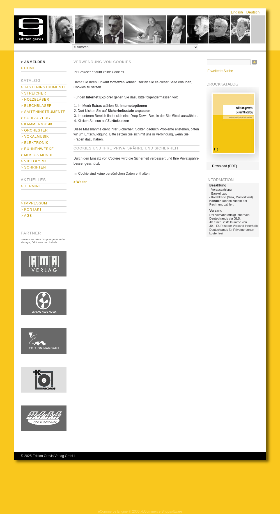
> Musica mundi (36, 155)
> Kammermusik (37, 124)
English (237, 12)
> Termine (31, 186)
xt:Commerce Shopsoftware (161, 511)
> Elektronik (34, 143)
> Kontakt (31, 209)
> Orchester (34, 130)
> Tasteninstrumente (43, 87)
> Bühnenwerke (37, 149)
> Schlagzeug (35, 118)
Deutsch (253, 12)
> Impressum (34, 203)
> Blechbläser (36, 106)
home (30, 29)
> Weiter (80, 182)
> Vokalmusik (35, 137)
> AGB (26, 216)
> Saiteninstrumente (43, 112)
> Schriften (33, 167)
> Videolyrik (34, 161)
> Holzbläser (35, 100)
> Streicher (33, 93)
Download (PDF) (224, 166)
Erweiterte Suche (220, 71)
